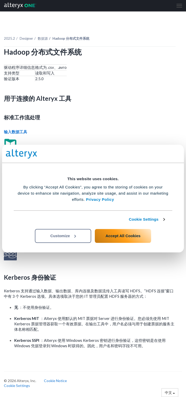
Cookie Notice (55, 380)
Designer (26, 38)
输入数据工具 (16, 131)
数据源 (43, 38)
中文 (170, 392)
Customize (63, 236)
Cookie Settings (144, 219)
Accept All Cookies (123, 236)
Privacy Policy (100, 199)
